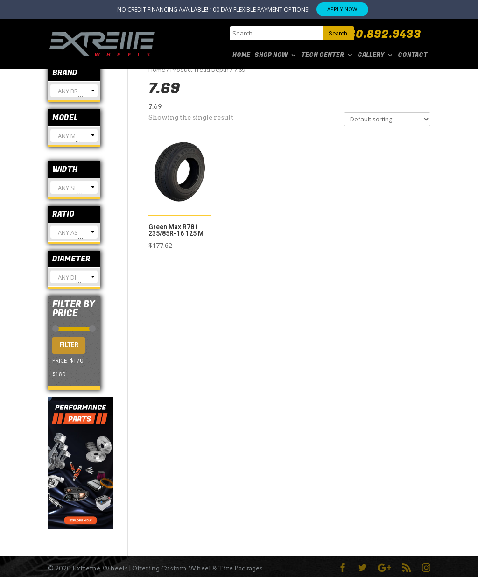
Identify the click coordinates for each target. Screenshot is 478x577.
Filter (68, 345)
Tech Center (322, 55)
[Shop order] (387, 119)
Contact (413, 55)
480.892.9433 (381, 34)
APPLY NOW (342, 9)
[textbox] (74, 94)
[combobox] (74, 90)
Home (241, 55)
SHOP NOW (271, 55)
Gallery (371, 55)
